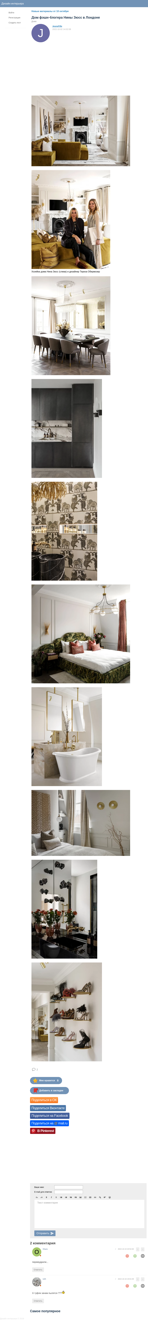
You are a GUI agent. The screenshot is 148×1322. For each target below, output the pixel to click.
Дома (33, 21)
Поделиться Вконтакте (47, 1108)
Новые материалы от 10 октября (50, 11)
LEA (44, 1279)
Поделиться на (49, 1123)
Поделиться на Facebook (49, 1116)
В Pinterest (45, 1131)
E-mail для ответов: (43, 1192)
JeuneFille (57, 26)
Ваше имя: (39, 1187)
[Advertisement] (56, 64)
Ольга (45, 1249)
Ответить (38, 1270)
